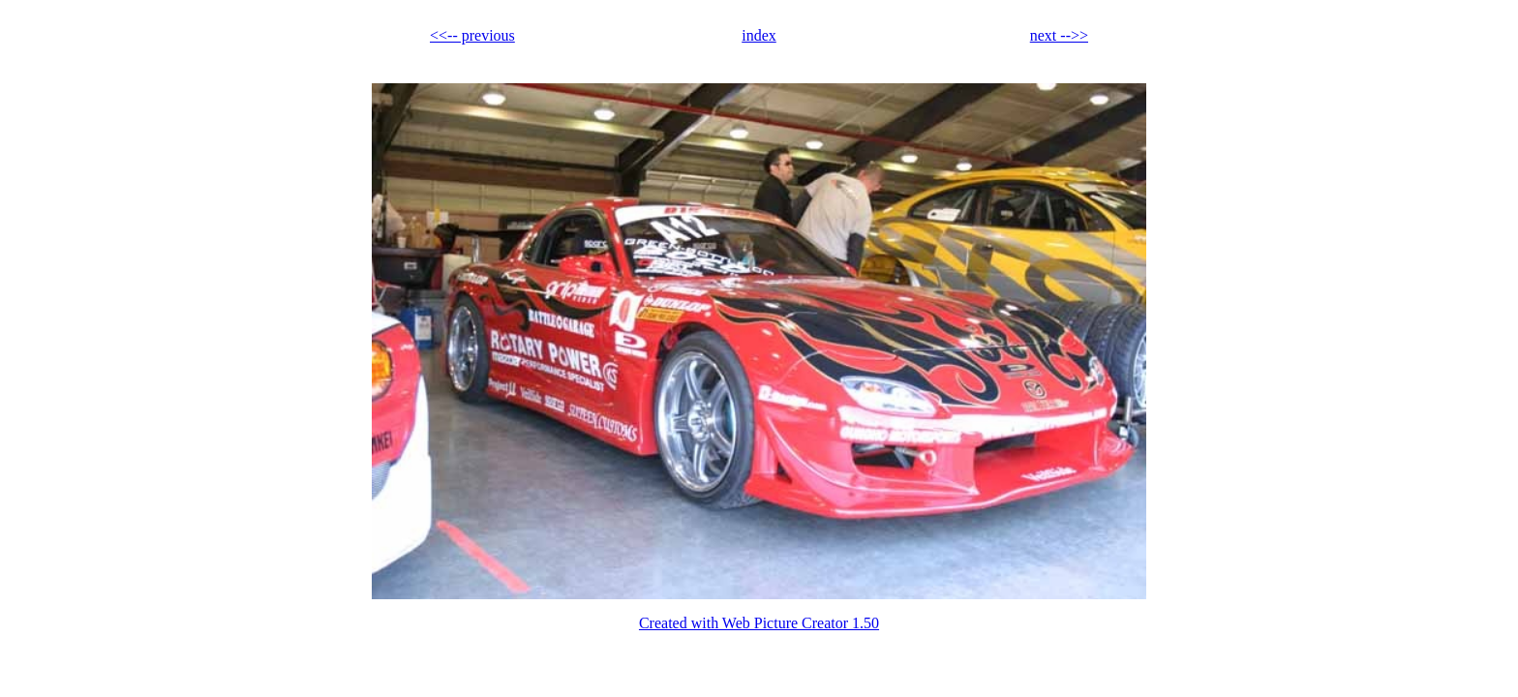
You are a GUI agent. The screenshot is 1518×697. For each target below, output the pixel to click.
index (759, 35)
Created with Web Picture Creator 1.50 (759, 623)
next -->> (1059, 35)
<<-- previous (472, 35)
